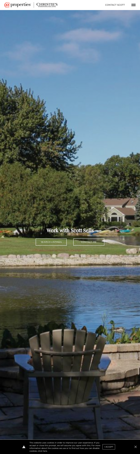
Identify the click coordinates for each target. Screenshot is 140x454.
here (45, 451)
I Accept (108, 447)
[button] (135, 447)
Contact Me (89, 242)
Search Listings (51, 242)
